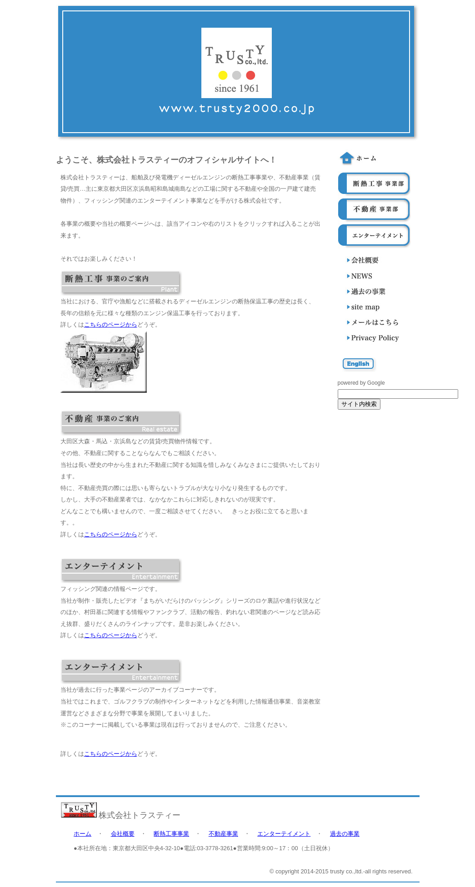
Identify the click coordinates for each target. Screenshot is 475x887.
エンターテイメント (283, 833)
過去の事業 (345, 833)
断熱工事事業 (171, 833)
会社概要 (123, 833)
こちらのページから (110, 324)
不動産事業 (223, 833)
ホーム (82, 833)
